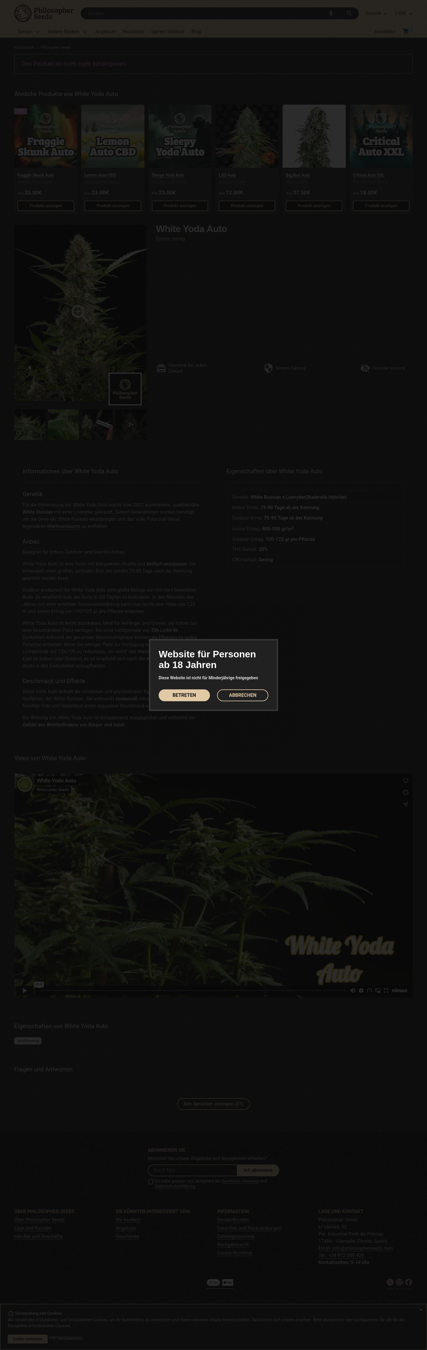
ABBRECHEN (242, 695)
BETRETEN (184, 695)
